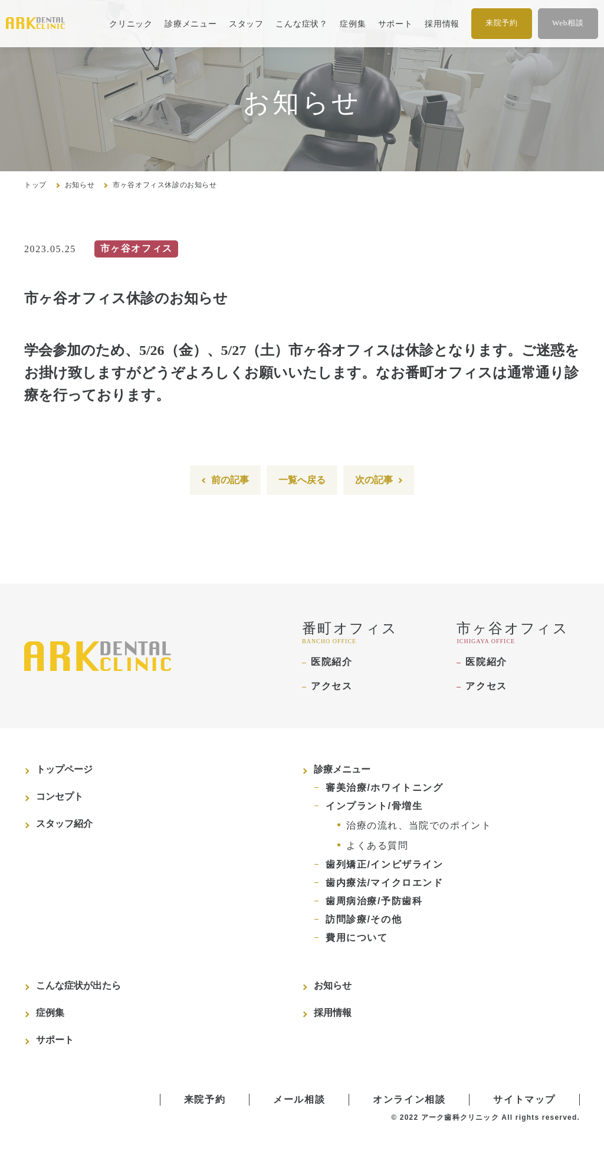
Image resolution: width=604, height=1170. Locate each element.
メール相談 (299, 1099)
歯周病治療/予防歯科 (374, 901)
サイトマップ (524, 1099)
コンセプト (59, 796)
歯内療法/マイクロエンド (385, 883)
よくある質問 (377, 845)
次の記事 (374, 480)
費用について (357, 938)
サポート (395, 23)
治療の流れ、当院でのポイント (418, 825)
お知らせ (79, 185)
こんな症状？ (301, 23)
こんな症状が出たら (78, 985)
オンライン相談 (409, 1099)
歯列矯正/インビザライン (385, 864)
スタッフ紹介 (64, 824)
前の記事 (230, 480)
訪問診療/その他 (364, 919)
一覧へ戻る (302, 480)
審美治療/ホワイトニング (385, 788)
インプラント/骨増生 (374, 806)
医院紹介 (331, 662)
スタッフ (246, 23)
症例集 (353, 23)
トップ (35, 185)
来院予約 (501, 22)
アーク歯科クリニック (460, 1117)
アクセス (331, 686)
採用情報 (442, 23)
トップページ (64, 769)
